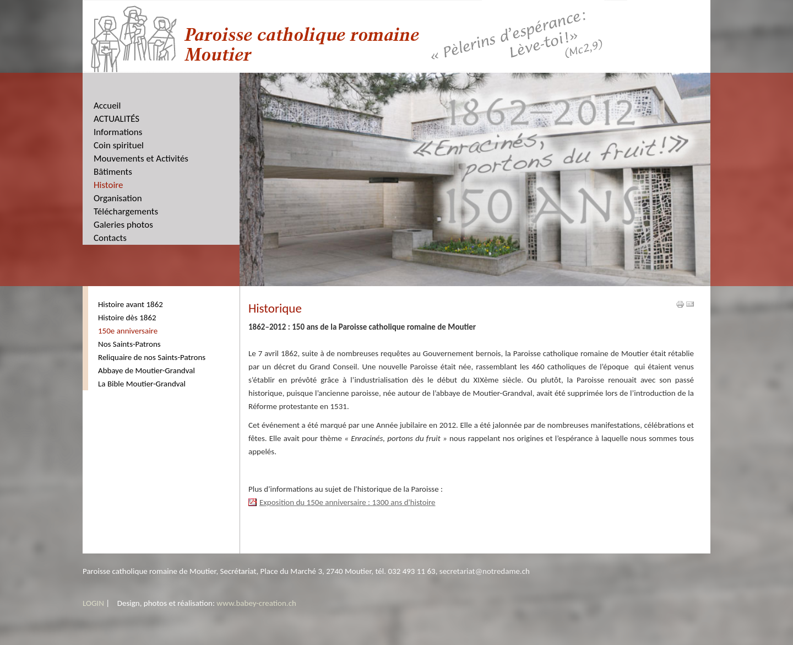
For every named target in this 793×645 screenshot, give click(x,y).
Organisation (118, 198)
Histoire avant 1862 (130, 304)
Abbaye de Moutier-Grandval (146, 370)
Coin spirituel (119, 145)
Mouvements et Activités (141, 158)
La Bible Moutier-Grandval (142, 384)
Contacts (110, 238)
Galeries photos (123, 224)
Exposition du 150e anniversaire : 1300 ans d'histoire (347, 502)
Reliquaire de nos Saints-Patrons (151, 357)
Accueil (107, 105)
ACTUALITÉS (116, 119)
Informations (118, 132)
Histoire (108, 185)
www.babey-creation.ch (256, 603)
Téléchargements (126, 211)
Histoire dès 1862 (127, 317)
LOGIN (93, 603)
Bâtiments (113, 172)
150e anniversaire (127, 331)
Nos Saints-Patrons (129, 344)
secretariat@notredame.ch (484, 571)
